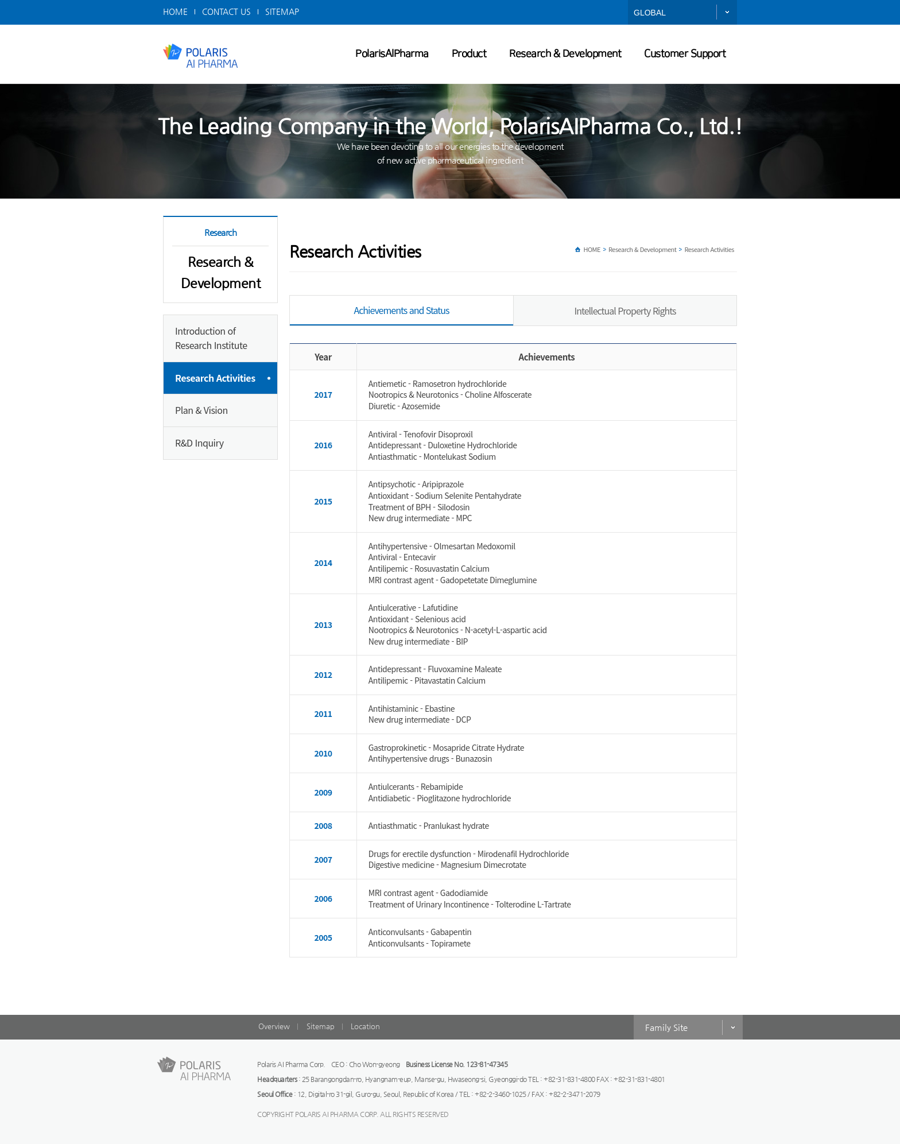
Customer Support (685, 54)
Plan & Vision (201, 410)
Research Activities (215, 378)
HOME (175, 11)
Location (365, 1026)
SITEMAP (282, 11)
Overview (274, 1026)
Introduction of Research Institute (211, 338)
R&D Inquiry (199, 442)
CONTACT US (226, 11)
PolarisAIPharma (392, 54)
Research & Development (565, 54)
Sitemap (321, 1026)
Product (469, 54)
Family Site (666, 1027)
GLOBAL (650, 12)
